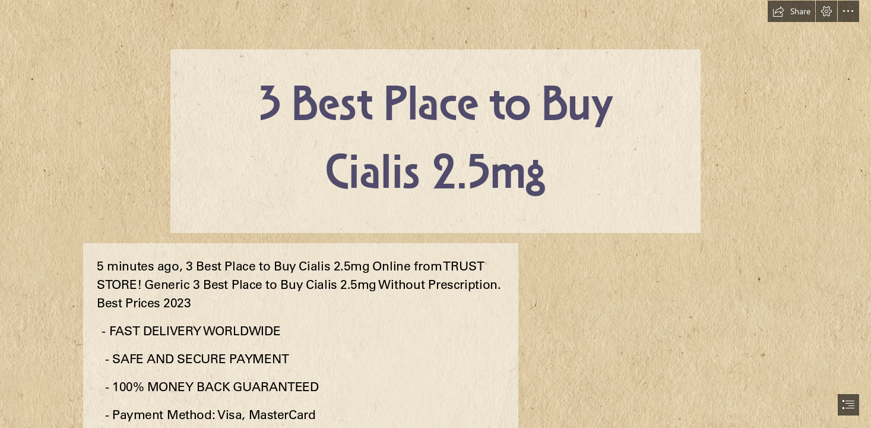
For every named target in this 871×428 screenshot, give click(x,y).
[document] (435, 214)
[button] (791, 11)
